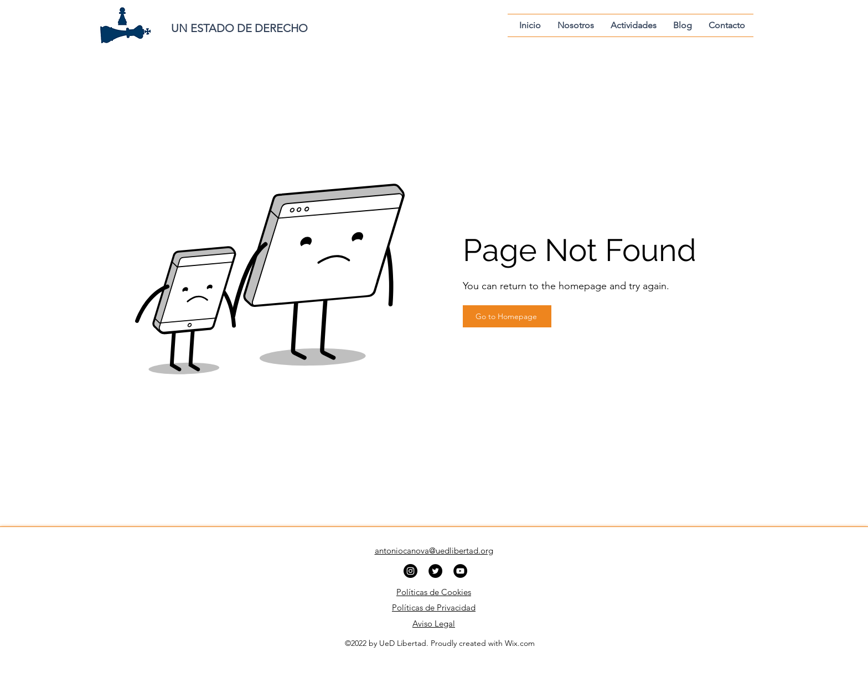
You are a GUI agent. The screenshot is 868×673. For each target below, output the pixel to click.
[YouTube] (460, 571)
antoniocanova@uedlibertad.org (434, 550)
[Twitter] (435, 571)
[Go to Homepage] (507, 316)
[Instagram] (410, 571)
